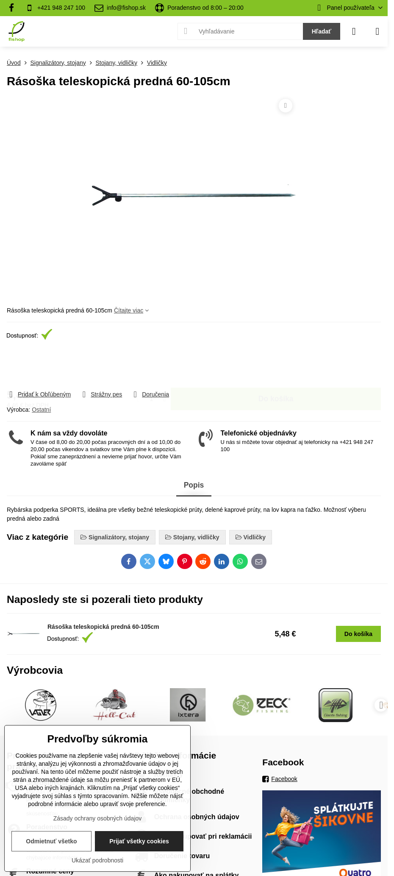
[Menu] (377, 31)
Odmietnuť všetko (51, 841)
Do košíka (276, 370)
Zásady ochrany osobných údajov (97, 818)
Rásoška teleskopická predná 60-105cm (103, 626)
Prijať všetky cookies (139, 841)
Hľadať (321, 31)
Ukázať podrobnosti (97, 860)
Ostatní (41, 409)
